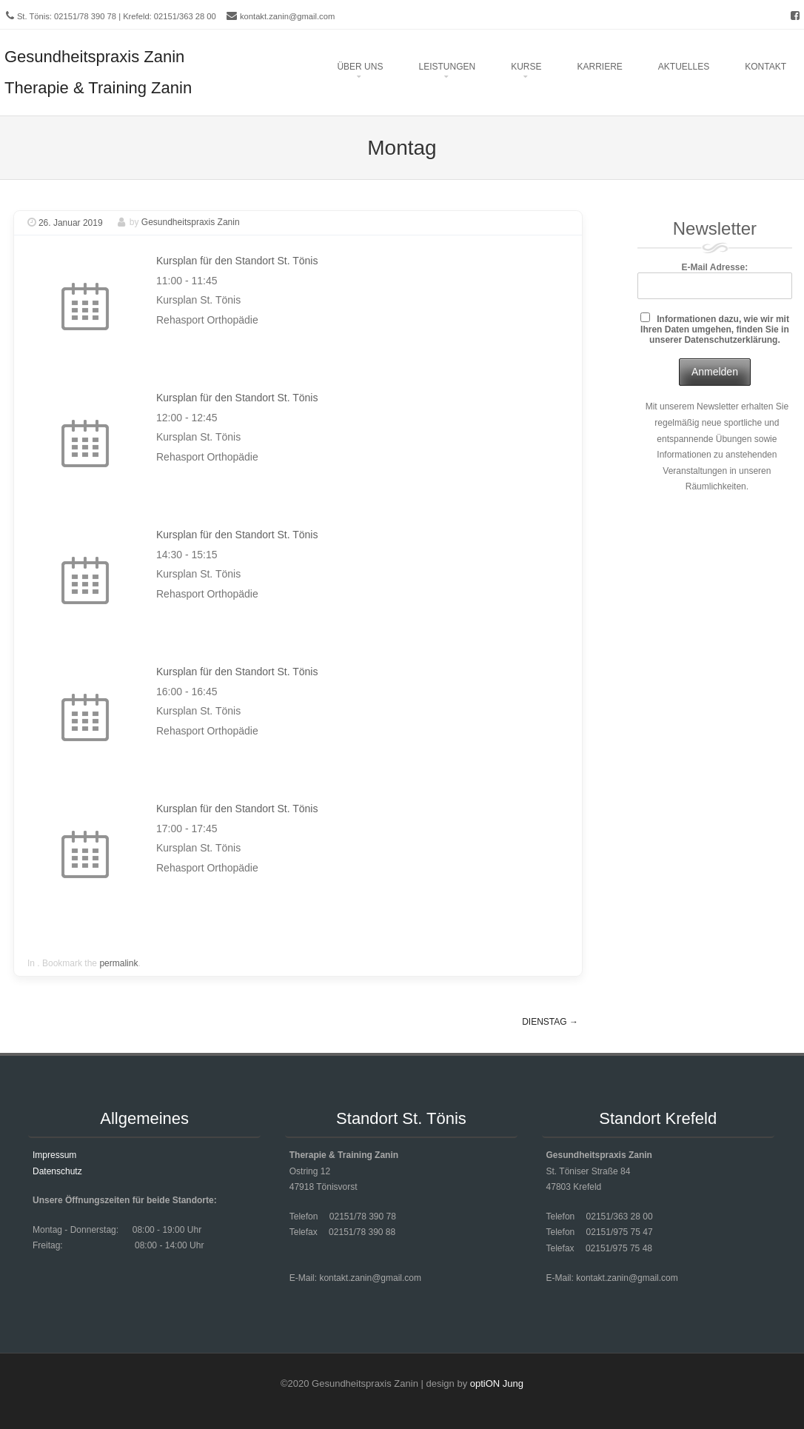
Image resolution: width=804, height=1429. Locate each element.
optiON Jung (496, 1383)
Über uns (360, 66)
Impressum (54, 1155)
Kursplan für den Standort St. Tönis (237, 261)
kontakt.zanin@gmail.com (287, 16)
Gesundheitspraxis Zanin (190, 223)
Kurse (526, 66)
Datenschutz (57, 1171)
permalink (118, 963)
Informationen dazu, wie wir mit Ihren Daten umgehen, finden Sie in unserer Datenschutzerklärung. (714, 329)
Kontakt (765, 66)
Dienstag (550, 1022)
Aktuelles (683, 66)
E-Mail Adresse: (714, 280)
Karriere (599, 66)
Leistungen (446, 66)
